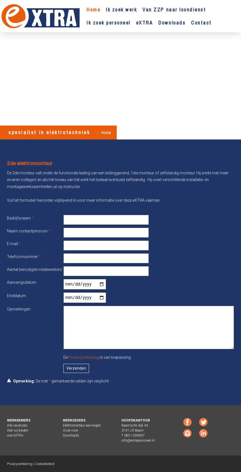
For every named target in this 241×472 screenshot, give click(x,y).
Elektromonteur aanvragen (82, 425)
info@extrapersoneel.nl (138, 440)
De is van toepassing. (97, 357)
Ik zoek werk (121, 9)
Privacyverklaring (84, 357)
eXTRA (144, 22)
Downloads (171, 22)
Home (93, 9)
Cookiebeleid (44, 464)
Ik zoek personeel (108, 22)
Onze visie (70, 430)
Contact (201, 22)
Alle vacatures (17, 425)
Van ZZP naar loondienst (174, 9)
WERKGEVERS (74, 420)
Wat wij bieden (17, 430)
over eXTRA (15, 435)
